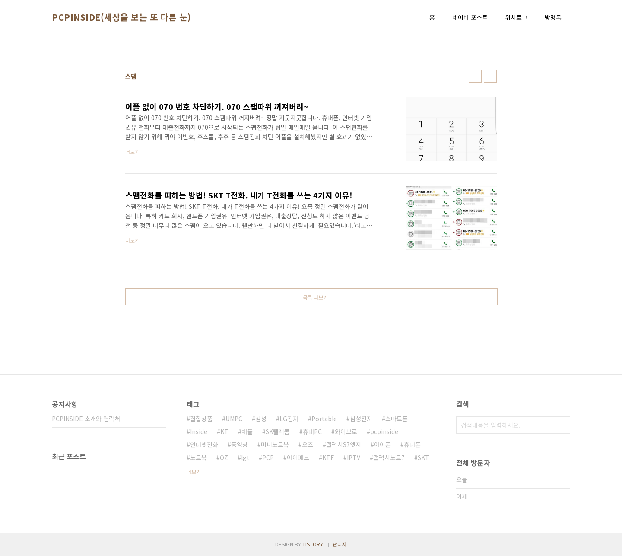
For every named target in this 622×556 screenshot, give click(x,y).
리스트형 (490, 76)
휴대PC (312, 431)
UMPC (233, 418)
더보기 (194, 471)
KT (224, 431)
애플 (247, 431)
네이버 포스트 (470, 17)
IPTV (353, 457)
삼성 (261, 418)
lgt (245, 457)
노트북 (198, 457)
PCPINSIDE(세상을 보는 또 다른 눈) (121, 17)
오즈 (307, 444)
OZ (224, 457)
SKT (423, 457)
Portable (324, 418)
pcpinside (384, 431)
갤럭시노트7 (389, 457)
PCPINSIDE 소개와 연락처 (86, 418)
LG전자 (288, 418)
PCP (268, 457)
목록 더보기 (315, 297)
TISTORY (312, 544)
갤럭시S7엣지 (343, 444)
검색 (561, 425)
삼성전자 (361, 418)
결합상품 (201, 418)
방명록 (553, 17)
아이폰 (382, 444)
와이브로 (346, 431)
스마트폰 (396, 418)
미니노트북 (275, 444)
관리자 (340, 544)
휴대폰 (412, 444)
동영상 (239, 444)
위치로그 (516, 17)
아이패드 (298, 457)
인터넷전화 (204, 444)
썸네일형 (475, 76)
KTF (328, 457)
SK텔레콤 (278, 431)
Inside (198, 431)
